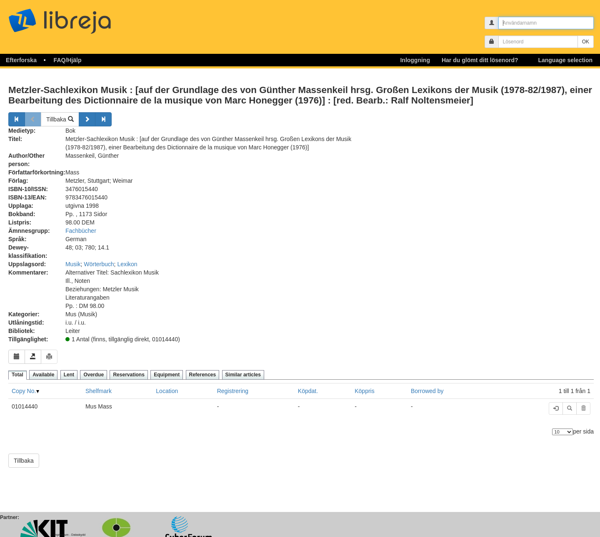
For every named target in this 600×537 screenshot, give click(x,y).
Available (43, 375)
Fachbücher (80, 230)
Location (167, 391)
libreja (75, 17)
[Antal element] (562, 432)
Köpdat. (308, 391)
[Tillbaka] (16, 119)
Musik (73, 264)
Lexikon (127, 264)
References (202, 375)
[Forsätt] (87, 119)
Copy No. (24, 391)
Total (17, 375)
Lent (69, 375)
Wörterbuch (99, 264)
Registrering (232, 391)
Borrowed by (427, 391)
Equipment (167, 375)
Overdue (93, 375)
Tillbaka (60, 119)
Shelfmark (98, 391)
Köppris (364, 391)
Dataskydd (78, 535)
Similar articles (243, 375)
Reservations (128, 375)
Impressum (61, 535)
